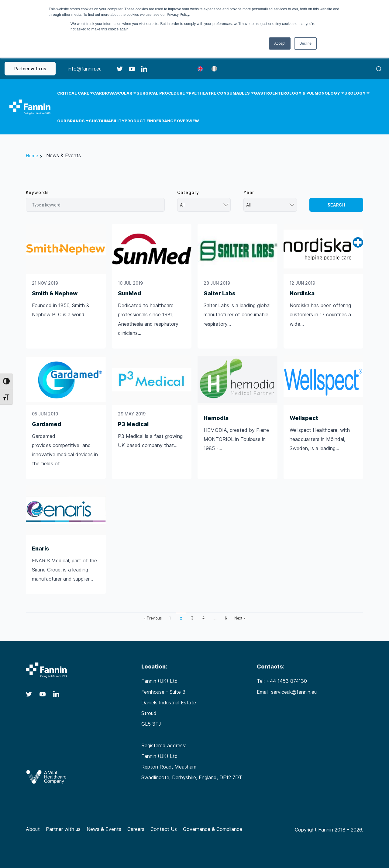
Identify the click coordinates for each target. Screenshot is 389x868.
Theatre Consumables (223, 93)
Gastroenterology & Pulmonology (297, 93)
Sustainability (107, 120)
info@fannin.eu (85, 69)
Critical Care (73, 93)
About (33, 829)
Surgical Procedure (160, 93)
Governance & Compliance (212, 829)
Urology (355, 93)
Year (248, 192)
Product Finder (143, 120)
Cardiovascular (112, 93)
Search (336, 204)
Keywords (37, 192)
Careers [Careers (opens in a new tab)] (135, 829)
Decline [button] (305, 43)
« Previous (153, 618)
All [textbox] (182, 204)
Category (188, 192)
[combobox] (204, 205)
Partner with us (30, 68)
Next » (240, 618)
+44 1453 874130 (286, 681)
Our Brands (71, 120)
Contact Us (163, 829)
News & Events (104, 829)
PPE (193, 93)
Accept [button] (279, 43)
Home (32, 155)
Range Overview (180, 120)
